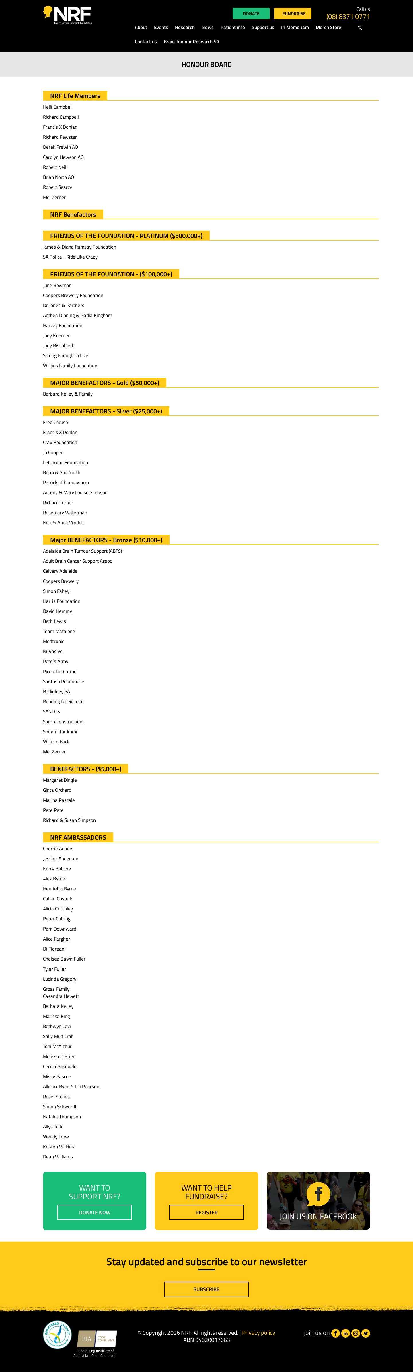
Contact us (146, 41)
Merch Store (328, 27)
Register (207, 1212)
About (141, 27)
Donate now (94, 1212)
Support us (263, 27)
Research (185, 27)
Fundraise (294, 13)
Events (161, 27)
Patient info (233, 27)
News (208, 27)
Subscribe (206, 1289)
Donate (251, 13)
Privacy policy (258, 1332)
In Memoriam (295, 27)
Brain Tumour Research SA (191, 41)
